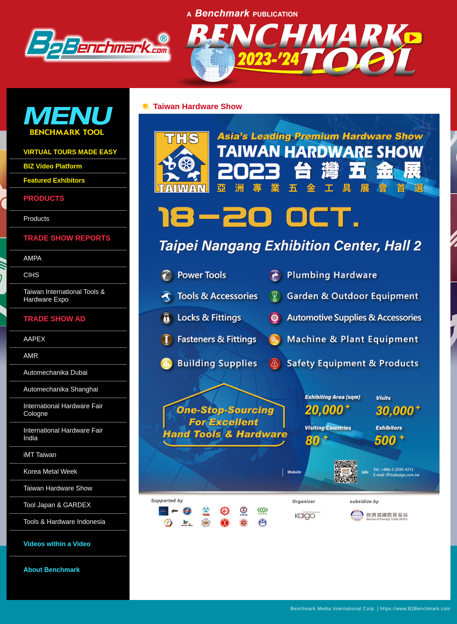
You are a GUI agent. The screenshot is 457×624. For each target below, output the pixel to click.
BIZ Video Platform (52, 166)
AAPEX (34, 339)
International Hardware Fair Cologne (63, 409)
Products (36, 218)
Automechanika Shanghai (60, 389)
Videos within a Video (56, 544)
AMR (30, 355)
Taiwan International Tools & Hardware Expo (64, 295)
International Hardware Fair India (63, 434)
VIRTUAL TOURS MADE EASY (70, 152)
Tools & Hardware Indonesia (64, 521)
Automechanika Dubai (55, 372)
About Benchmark (51, 569)
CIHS (31, 275)
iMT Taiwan (39, 454)
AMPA (32, 258)
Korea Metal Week (50, 471)
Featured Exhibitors (54, 180)
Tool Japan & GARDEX (57, 505)
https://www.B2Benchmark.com (415, 608)
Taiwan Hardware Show (57, 488)
